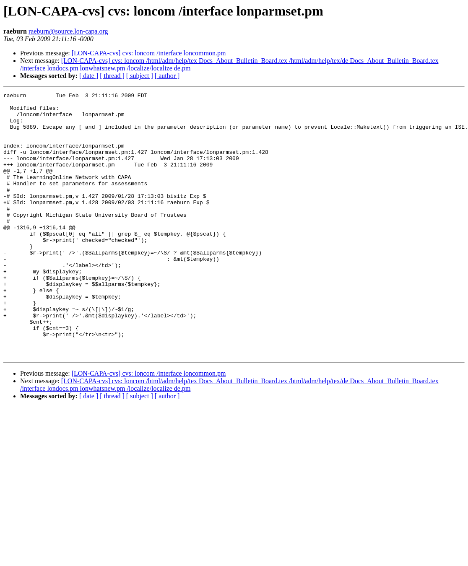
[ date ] (88, 75)
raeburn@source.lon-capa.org (68, 31)
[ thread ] (112, 75)
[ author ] (167, 75)
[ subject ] (139, 75)
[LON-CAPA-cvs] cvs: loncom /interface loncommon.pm (149, 53)
